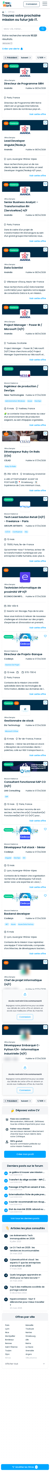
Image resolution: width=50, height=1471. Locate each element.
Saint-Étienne (11, 1347)
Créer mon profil (25, 1154)
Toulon (8, 1350)
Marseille (29, 1325)
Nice (7, 1332)
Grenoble (30, 1350)
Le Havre (29, 1347)
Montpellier (10, 1336)
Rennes (8, 1343)
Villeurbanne (31, 1358)
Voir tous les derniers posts (25, 1218)
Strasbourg (30, 1336)
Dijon (7, 1354)
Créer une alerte (12, 48)
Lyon (7, 1328)
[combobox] (25, 29)
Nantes (29, 1332)
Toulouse (30, 1328)
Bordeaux (9, 1339)
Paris (7, 1325)
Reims (28, 1343)
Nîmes (8, 1358)
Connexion (31, 4)
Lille (27, 1339)
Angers (29, 1354)
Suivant (26, 57)
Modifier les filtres (25, 1467)
